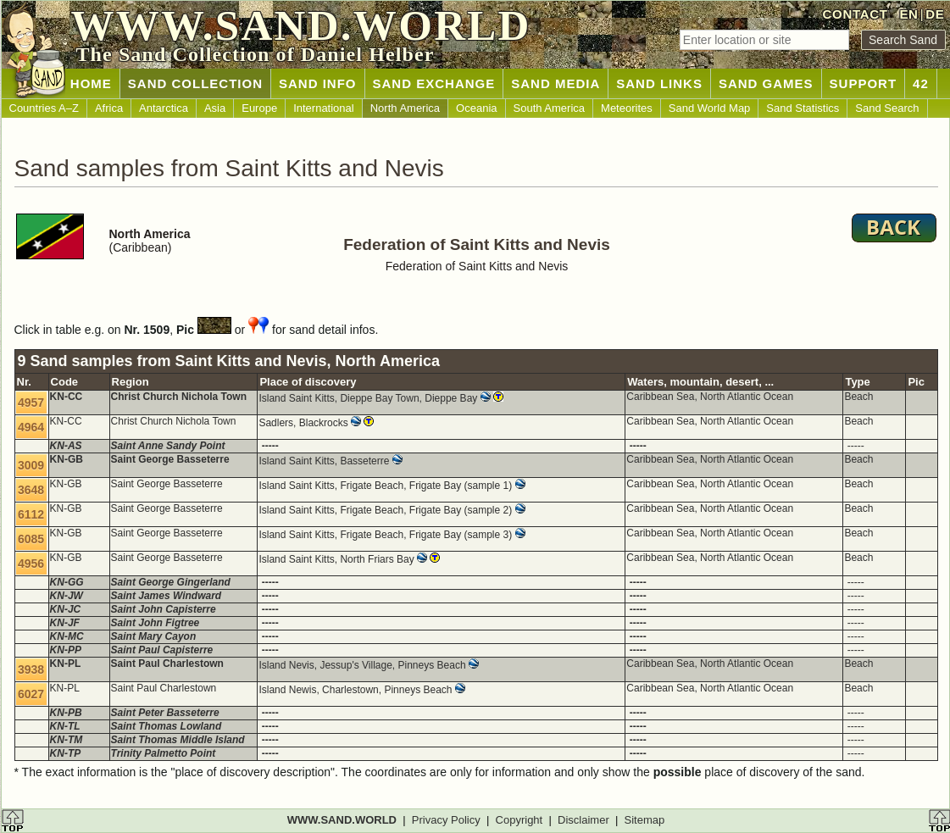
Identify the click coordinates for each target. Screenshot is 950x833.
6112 (31, 514)
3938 (31, 669)
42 (921, 83)
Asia (214, 108)
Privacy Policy (446, 820)
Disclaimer (583, 820)
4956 (31, 563)
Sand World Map (710, 108)
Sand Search (887, 108)
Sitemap (645, 820)
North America (405, 108)
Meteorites (627, 108)
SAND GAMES (766, 83)
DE (934, 14)
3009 (31, 465)
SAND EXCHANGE (434, 83)
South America (550, 108)
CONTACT (855, 14)
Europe (259, 108)
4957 (31, 402)
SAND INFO (318, 83)
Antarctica (163, 108)
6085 (31, 539)
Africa (109, 108)
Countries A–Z (44, 108)
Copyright (519, 820)
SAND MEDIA (555, 83)
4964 (31, 427)
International (323, 108)
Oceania (476, 108)
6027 (31, 694)
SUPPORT (863, 83)
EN (908, 14)
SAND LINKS (659, 83)
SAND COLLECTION (195, 83)
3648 (31, 490)
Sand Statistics (802, 108)
